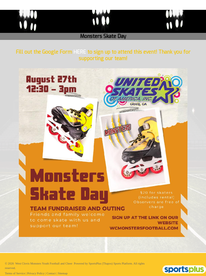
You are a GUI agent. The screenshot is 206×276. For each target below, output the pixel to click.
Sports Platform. (123, 263)
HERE (79, 52)
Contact (51, 273)
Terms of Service (15, 273)
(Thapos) (107, 263)
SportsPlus (95, 263)
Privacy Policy (36, 273)
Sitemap (62, 273)
